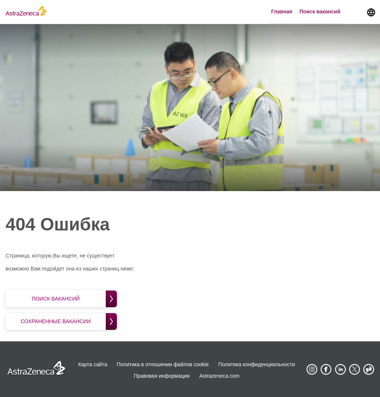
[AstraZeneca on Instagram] (311, 369)
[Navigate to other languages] (371, 12)
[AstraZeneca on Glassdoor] (368, 369)
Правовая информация (162, 376)
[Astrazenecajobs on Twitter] (354, 369)
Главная (281, 11)
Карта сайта (92, 364)
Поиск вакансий (319, 11)
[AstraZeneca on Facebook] (326, 369)
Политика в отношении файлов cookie (163, 364)
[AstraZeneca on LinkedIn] (340, 369)
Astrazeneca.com (219, 376)
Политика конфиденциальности (256, 364)
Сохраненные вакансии (69, 321)
